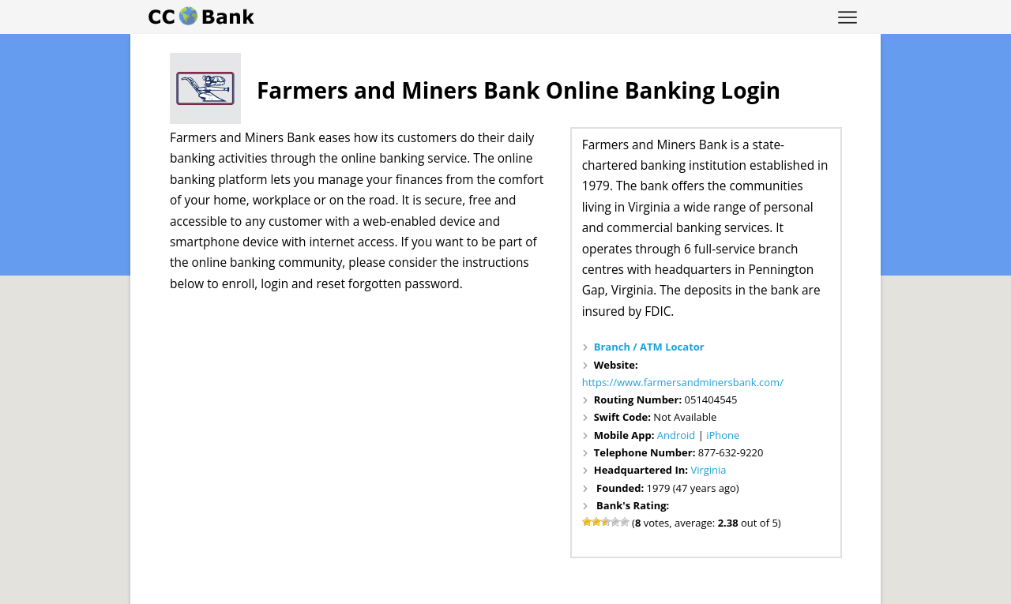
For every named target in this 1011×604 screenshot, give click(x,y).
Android (676, 435)
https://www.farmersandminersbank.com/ (683, 382)
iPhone (722, 435)
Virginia (708, 470)
